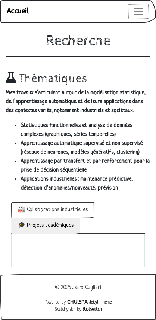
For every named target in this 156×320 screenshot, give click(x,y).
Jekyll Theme (89, 302)
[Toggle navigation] (138, 11)
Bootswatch (92, 309)
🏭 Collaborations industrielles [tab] (53, 210)
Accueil (18, 11)
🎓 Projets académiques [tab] (46, 225)
